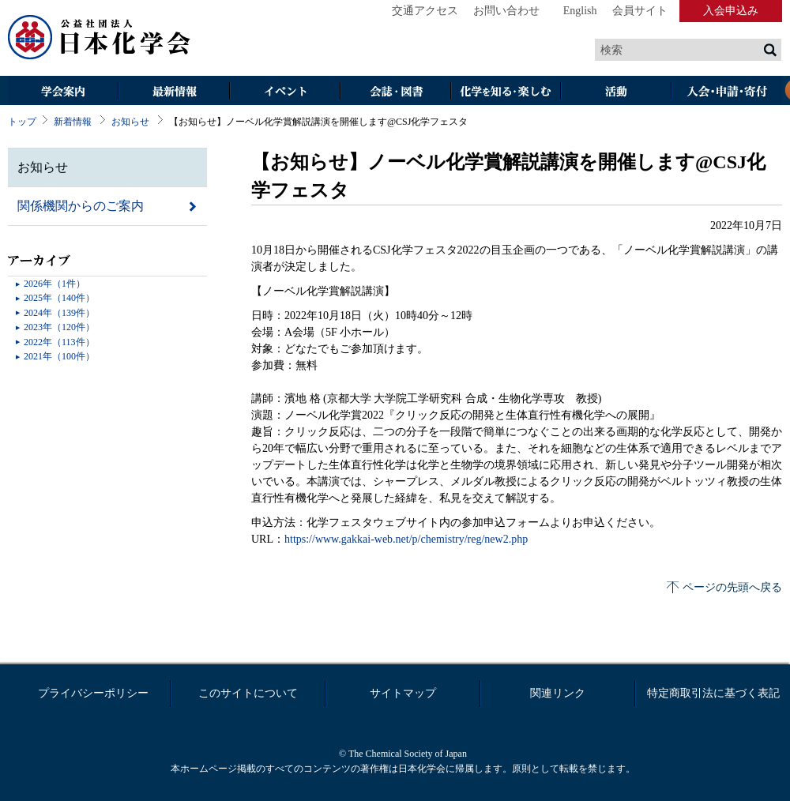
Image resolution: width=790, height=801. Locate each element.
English (580, 11)
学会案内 (63, 92)
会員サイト (640, 11)
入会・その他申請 (727, 92)
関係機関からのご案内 (80, 205)
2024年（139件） (59, 312)
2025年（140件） (59, 297)
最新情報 (173, 92)
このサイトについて (248, 693)
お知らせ (130, 121)
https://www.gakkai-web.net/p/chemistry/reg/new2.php (406, 539)
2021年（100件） (59, 356)
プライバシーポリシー (93, 693)
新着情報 (73, 121)
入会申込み (730, 11)
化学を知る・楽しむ (505, 92)
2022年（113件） (59, 342)
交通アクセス (425, 11)
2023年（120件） (59, 327)
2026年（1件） (54, 283)
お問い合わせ (506, 11)
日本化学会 (99, 38)
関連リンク (557, 693)
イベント (284, 92)
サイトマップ (403, 693)
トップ (22, 121)
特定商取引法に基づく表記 (713, 693)
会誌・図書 (395, 92)
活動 (616, 92)
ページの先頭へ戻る (732, 587)
